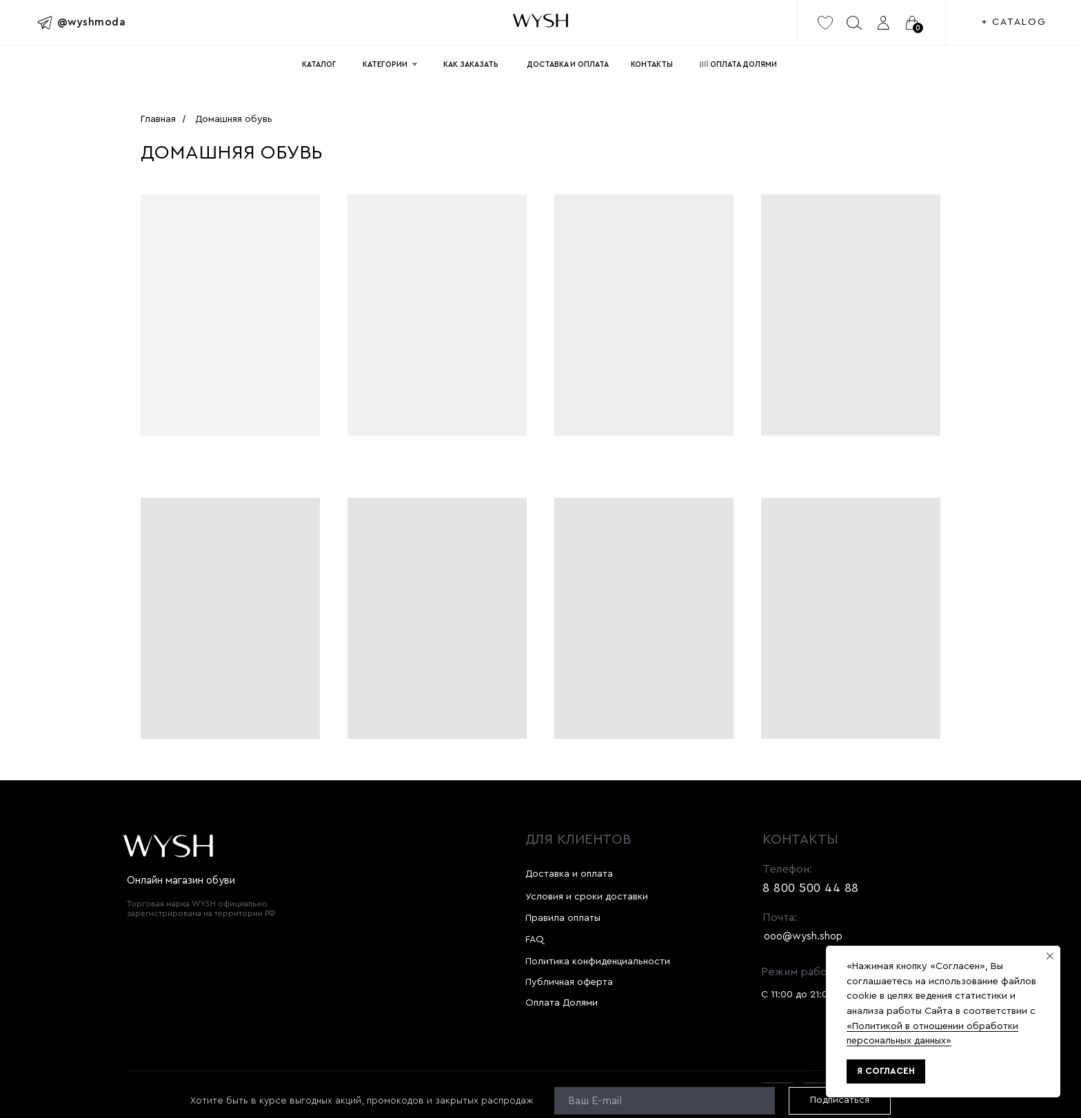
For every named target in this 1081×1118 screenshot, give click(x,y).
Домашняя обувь (233, 119)
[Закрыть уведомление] (1050, 956)
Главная (158, 119)
